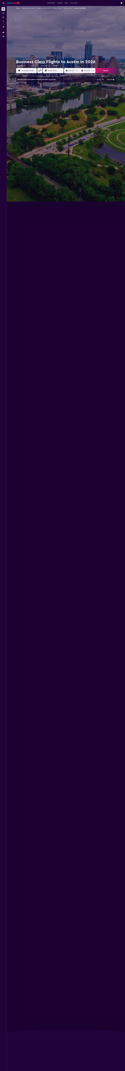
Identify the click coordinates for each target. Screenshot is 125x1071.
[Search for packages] (3, 21)
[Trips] (3, 27)
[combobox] (21, 66)
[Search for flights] (3, 9)
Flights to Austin (67, 8)
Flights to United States (44, 8)
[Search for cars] (3, 17)
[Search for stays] (3, 13)
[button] (3, 3)
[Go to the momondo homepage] (13, 3)
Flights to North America (28, 8)
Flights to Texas (57, 8)
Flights (18, 8)
